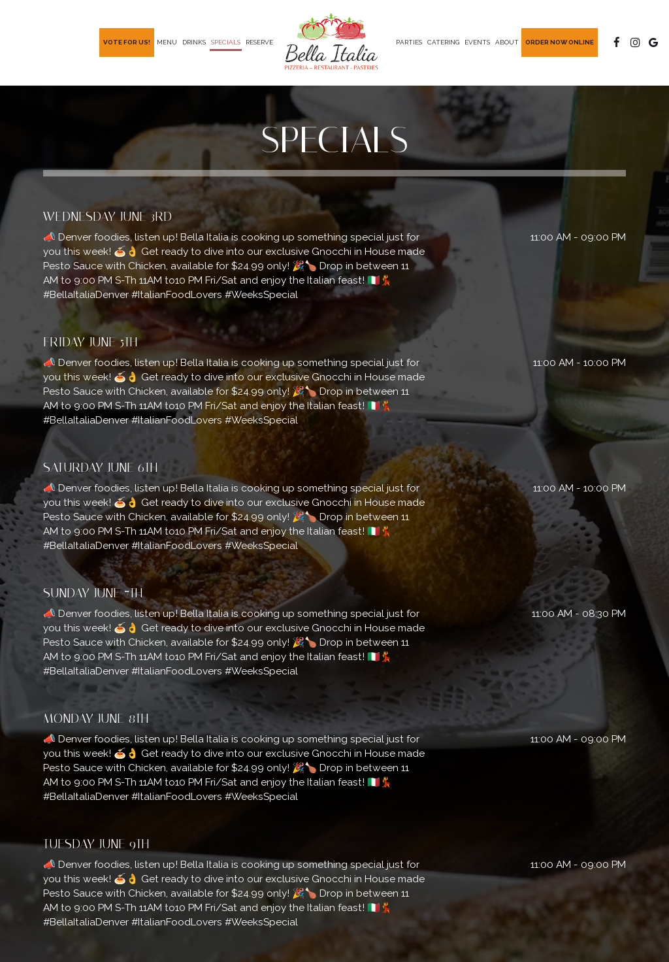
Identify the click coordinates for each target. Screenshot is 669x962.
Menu (167, 42)
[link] (334, 42)
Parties (409, 42)
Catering (443, 42)
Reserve (259, 42)
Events (477, 42)
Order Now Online (559, 42)
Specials (225, 42)
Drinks (194, 42)
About (507, 42)
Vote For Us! (126, 42)
